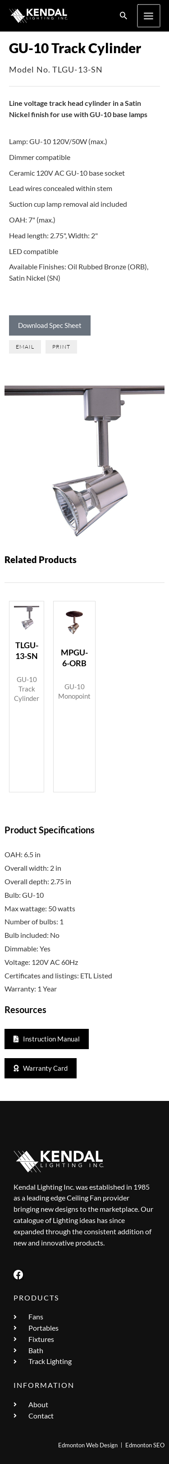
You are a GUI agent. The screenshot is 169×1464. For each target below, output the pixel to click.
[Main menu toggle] (149, 16)
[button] (124, 16)
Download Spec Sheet (50, 325)
